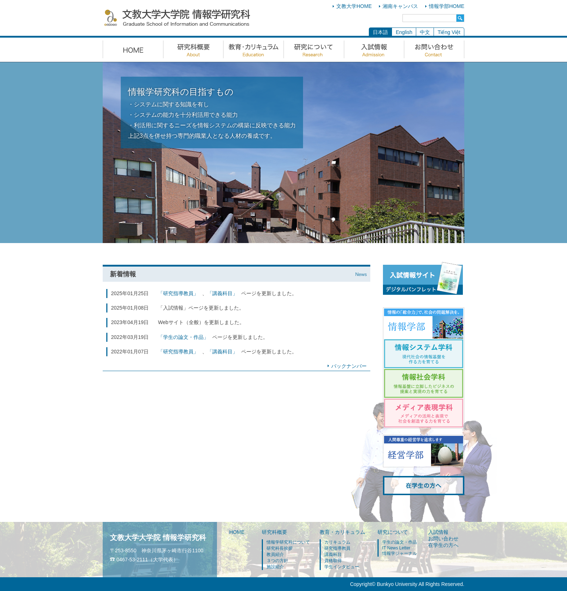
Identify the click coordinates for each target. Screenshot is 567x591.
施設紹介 (275, 566)
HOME (236, 532)
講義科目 (333, 554)
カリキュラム (337, 542)
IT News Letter (396, 547)
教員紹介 (275, 554)
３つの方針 (277, 560)
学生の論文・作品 (399, 542)
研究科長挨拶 (280, 548)
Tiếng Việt (449, 32)
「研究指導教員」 (178, 293)
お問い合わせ (443, 538)
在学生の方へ (443, 545)
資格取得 (333, 560)
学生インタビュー (341, 566)
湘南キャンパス (400, 6)
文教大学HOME (354, 6)
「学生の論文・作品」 (183, 337)
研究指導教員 (337, 548)
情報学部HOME (446, 6)
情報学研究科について (288, 542)
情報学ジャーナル (399, 553)
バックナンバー (349, 366)
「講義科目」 (222, 293)
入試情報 (438, 532)
